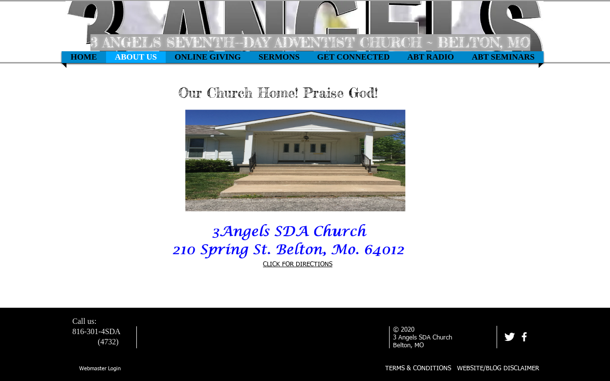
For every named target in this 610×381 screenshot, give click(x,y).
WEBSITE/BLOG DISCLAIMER (498, 368)
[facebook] (524, 337)
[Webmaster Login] (100, 369)
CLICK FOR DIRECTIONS (297, 264)
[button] (207, 57)
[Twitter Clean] (509, 337)
